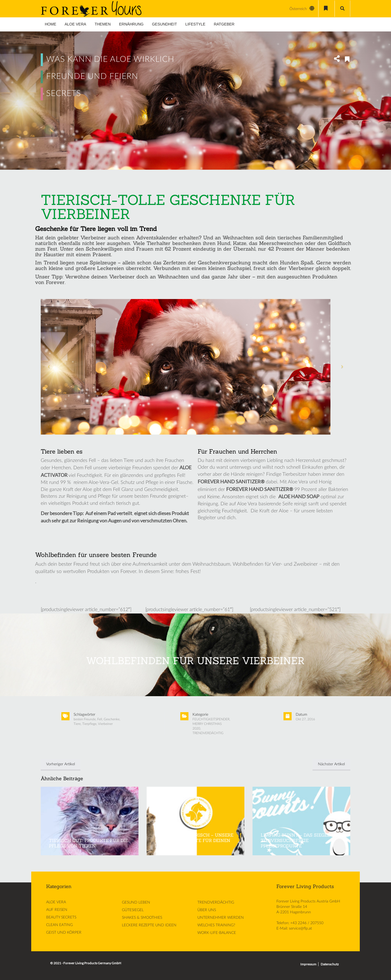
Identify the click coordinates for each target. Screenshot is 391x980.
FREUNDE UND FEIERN (92, 76)
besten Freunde (85, 719)
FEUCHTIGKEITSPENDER (211, 719)
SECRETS (63, 93)
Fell (99, 719)
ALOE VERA (56, 902)
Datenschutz (330, 964)
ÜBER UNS (206, 910)
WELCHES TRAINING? (216, 925)
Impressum (308, 964)
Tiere (77, 723)
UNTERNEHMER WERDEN (220, 918)
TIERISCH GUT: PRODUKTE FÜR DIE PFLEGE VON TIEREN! (88, 843)
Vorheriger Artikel (60, 764)
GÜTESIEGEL (133, 910)
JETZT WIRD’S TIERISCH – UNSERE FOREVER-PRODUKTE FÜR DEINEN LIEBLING (194, 840)
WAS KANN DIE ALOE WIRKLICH (110, 59)
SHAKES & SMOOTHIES (142, 918)
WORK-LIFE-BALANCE (216, 933)
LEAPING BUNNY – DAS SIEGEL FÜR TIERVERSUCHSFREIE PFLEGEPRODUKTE (301, 840)
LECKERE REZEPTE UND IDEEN (149, 925)
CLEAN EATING (59, 925)
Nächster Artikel (331, 764)
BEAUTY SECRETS (61, 917)
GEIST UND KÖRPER (63, 932)
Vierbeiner (105, 723)
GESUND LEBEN (136, 902)
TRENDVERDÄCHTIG (208, 733)
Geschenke (111, 719)
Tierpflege (89, 723)
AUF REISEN (56, 910)
